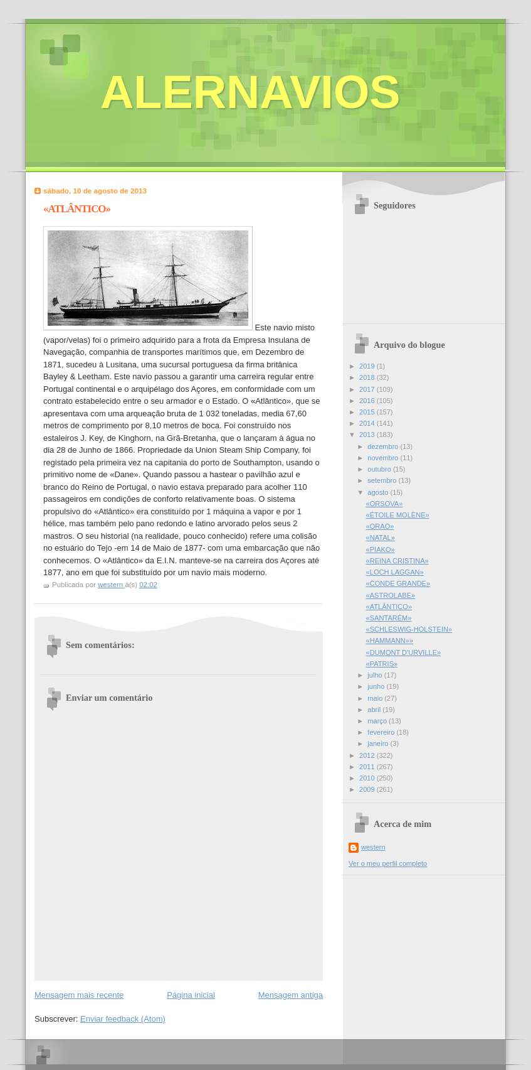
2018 (368, 377)
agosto (378, 492)
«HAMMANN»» (390, 640)
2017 (368, 389)
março (378, 721)
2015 (368, 412)
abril (374, 709)
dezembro (383, 446)
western (373, 847)
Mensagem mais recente (79, 995)
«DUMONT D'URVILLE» (403, 652)
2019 (368, 366)
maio (375, 698)
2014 (368, 423)
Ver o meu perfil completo (388, 863)
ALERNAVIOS (250, 92)
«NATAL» (380, 537)
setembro (382, 480)
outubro (380, 469)
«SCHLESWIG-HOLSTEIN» (409, 629)
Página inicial (191, 995)
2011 (368, 766)
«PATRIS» (382, 663)
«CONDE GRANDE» (398, 583)
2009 (368, 789)
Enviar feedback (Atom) (123, 1019)
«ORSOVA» (384, 503)
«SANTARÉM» (389, 618)
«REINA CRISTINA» (397, 561)
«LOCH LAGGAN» (395, 572)
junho (376, 686)
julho (375, 675)
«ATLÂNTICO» (389, 606)
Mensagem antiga (290, 995)
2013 (368, 434)
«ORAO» (380, 526)
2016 (368, 400)
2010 (368, 778)
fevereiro (381, 732)
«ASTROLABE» (391, 595)
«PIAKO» (380, 549)
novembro (383, 458)
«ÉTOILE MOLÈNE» (397, 515)
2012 (368, 755)
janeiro (378, 743)
